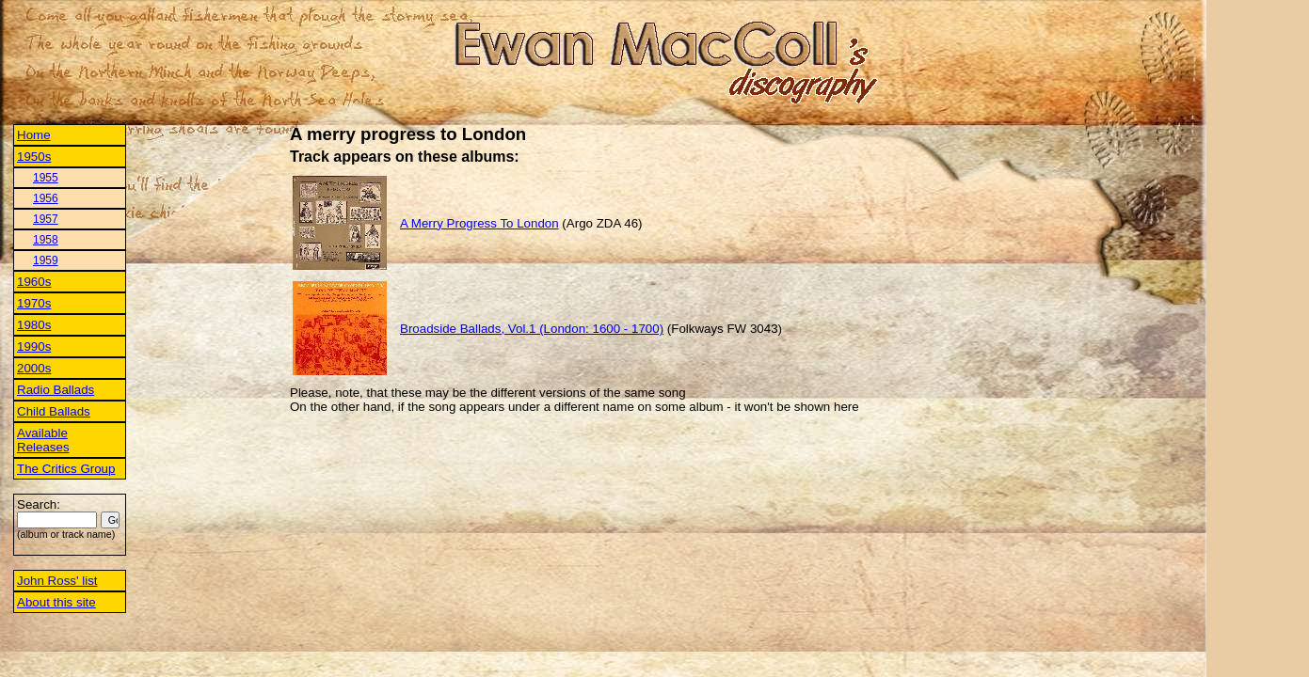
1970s (34, 303)
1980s (34, 325)
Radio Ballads (55, 390)
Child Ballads (53, 411)
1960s (34, 282)
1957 (45, 219)
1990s (34, 346)
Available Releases (43, 440)
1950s (34, 157)
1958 (45, 239)
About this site (56, 602)
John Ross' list (57, 581)
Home (34, 135)
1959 (45, 260)
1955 (45, 177)
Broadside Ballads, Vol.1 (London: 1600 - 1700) (531, 329)
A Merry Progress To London (479, 223)
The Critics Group (66, 469)
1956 (45, 198)
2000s (34, 368)
